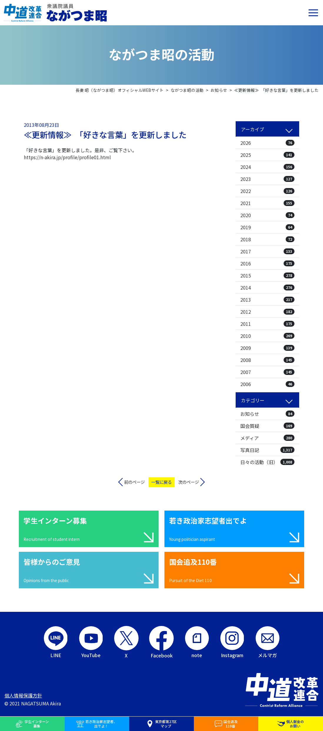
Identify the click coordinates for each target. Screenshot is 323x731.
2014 (267, 287)
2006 (267, 384)
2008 (267, 359)
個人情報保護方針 (23, 695)
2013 (267, 299)
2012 (267, 311)
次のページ (188, 482)
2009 (267, 347)
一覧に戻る (161, 482)
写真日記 (267, 449)
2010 (267, 335)
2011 (267, 323)
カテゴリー (252, 400)
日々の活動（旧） (267, 462)
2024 (267, 166)
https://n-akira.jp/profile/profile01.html (67, 157)
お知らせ (267, 413)
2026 (267, 142)
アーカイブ (252, 129)
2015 (267, 275)
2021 (267, 203)
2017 (267, 251)
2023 (267, 178)
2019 (267, 227)
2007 (267, 372)
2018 (267, 239)
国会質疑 (267, 425)
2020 (267, 215)
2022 (267, 191)
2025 (267, 154)
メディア (267, 437)
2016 (267, 263)
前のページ (134, 482)
